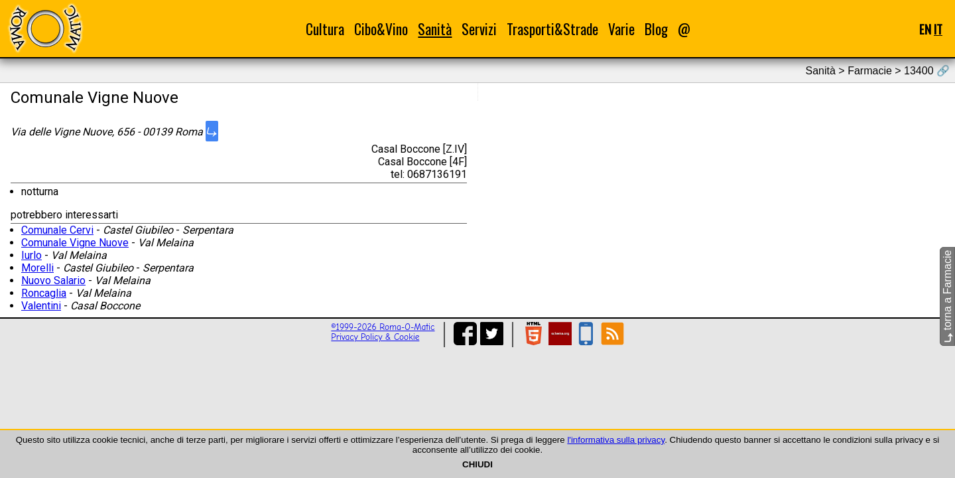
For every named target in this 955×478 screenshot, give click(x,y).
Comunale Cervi (57, 230)
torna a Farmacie (947, 296)
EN (925, 29)
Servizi (479, 29)
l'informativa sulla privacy (616, 440)
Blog (656, 29)
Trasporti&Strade (552, 29)
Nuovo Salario (53, 280)
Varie (621, 29)
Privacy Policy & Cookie (375, 337)
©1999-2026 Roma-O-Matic (382, 327)
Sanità (435, 29)
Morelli (37, 268)
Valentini (41, 305)
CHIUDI (477, 464)
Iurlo (31, 255)
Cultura (325, 29)
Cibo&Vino (381, 29)
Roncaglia (43, 293)
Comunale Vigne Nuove (75, 242)
